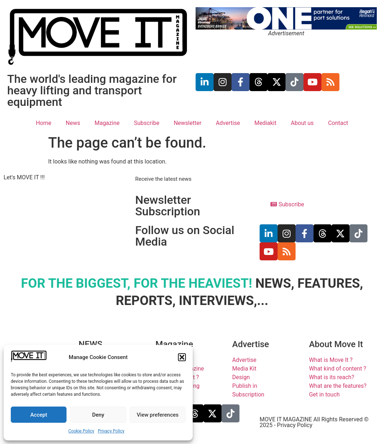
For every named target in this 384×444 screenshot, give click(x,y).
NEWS (90, 344)
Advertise (228, 123)
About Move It (336, 344)
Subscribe (146, 123)
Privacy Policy (111, 431)
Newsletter (187, 123)
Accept (38, 415)
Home (43, 123)
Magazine (107, 123)
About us (302, 123)
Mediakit (265, 123)
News (73, 123)
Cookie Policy (81, 431)
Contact (338, 123)
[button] (182, 357)
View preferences (157, 415)
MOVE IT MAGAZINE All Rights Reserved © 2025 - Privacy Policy (314, 422)
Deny (98, 415)
